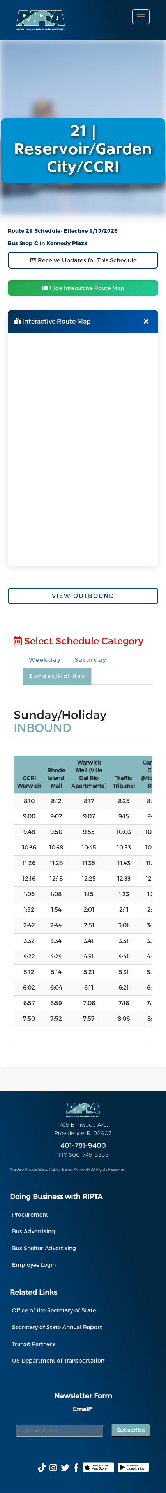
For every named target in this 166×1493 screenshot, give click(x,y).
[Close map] (146, 321)
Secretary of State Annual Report (57, 1327)
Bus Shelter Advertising (44, 1248)
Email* (82, 1408)
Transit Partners (33, 1343)
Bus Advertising (33, 1231)
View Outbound (83, 595)
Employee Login (34, 1264)
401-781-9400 (83, 1146)
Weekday (45, 659)
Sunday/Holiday (57, 675)
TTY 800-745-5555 (83, 1155)
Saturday (90, 659)
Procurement (30, 1214)
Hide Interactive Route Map (83, 288)
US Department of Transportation (58, 1360)
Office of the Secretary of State (54, 1310)
